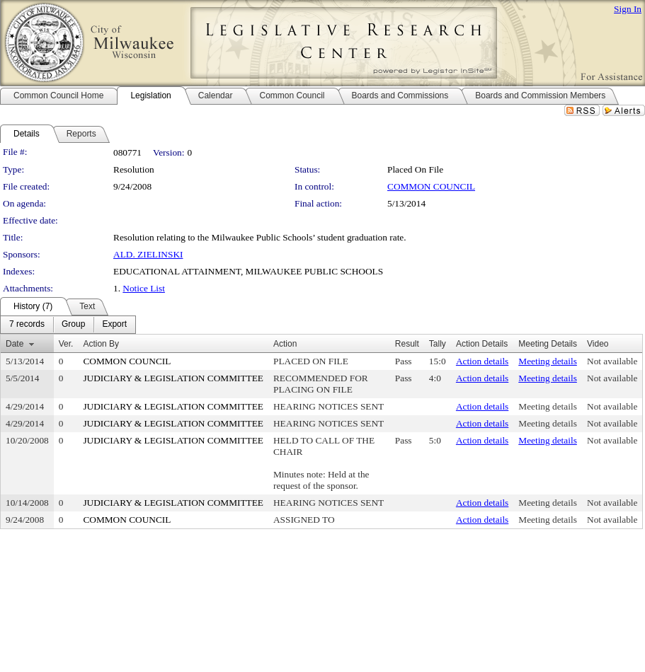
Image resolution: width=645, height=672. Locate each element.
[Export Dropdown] (114, 324)
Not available (612, 361)
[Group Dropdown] (73, 324)
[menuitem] (27, 324)
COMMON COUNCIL (431, 186)
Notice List (143, 288)
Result (407, 344)
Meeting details (547, 361)
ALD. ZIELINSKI (148, 254)
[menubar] (68, 324)
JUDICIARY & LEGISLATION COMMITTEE (173, 378)
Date (14, 344)
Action (285, 344)
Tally (437, 344)
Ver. (66, 344)
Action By (101, 344)
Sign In (627, 9)
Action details (482, 361)
